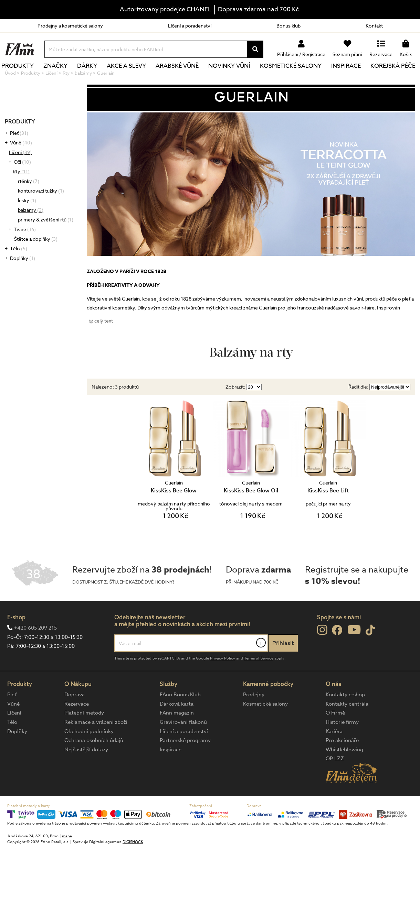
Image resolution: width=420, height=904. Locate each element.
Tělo (18, 271)
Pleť (19, 156)
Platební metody (84, 736)
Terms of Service (258, 681)
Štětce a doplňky (35, 262)
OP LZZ (335, 781)
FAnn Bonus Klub (180, 717)
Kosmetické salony (294, 77)
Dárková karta (176, 727)
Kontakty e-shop (345, 717)
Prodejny (253, 717)
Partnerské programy (185, 763)
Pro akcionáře (342, 763)
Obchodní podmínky (89, 754)
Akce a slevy (136, 77)
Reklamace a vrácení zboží (95, 745)
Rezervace (76, 727)
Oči (22, 185)
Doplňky (22, 281)
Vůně (21, 165)
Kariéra (334, 754)
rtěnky (28, 204)
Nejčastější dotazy (86, 772)
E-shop (16, 640)
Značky (69, 77)
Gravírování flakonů (183, 745)
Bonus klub (288, 25)
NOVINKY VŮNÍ (235, 77)
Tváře (25, 252)
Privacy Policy (222, 681)
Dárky (98, 77)
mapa (67, 859)
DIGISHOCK (133, 865)
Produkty (33, 77)
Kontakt (374, 25)
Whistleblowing (344, 772)
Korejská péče (392, 77)
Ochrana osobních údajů (93, 763)
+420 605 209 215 (35, 651)
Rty (21, 194)
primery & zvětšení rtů (45, 242)
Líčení (20, 175)
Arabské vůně (185, 77)
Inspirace (348, 77)
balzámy (30, 233)
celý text (103, 343)
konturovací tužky (41, 213)
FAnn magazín (177, 736)
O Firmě (335, 736)
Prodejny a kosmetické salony (70, 25)
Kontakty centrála (347, 727)
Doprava (74, 717)
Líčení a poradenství (189, 25)
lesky (27, 223)
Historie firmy (342, 745)
